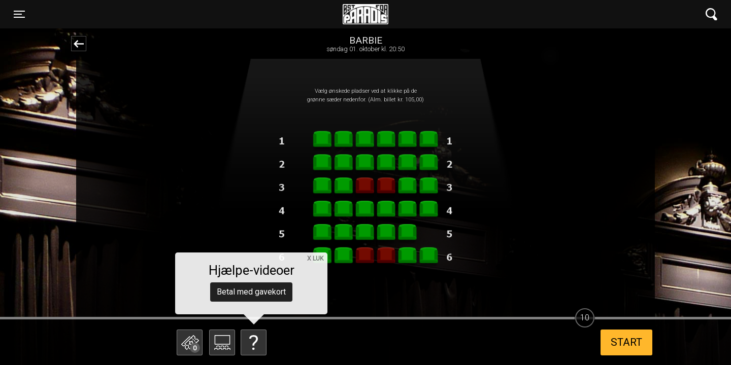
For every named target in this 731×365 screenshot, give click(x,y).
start (626, 342)
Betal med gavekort (251, 292)
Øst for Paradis (365, 14)
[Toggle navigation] (19, 14)
